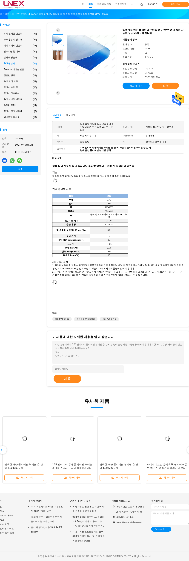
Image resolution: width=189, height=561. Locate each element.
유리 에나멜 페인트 (20, 99)
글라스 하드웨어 (20, 93)
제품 (2, 511)
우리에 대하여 (7, 515)
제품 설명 (70, 115)
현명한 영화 (20, 75)
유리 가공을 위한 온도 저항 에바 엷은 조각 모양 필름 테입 (88, 508)
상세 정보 (57, 115)
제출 (67, 379)
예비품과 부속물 (20, 117)
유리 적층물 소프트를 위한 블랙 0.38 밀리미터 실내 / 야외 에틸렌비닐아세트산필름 (88, 536)
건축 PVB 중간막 (62, 319)
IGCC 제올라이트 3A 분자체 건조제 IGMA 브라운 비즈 (47, 508)
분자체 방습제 (20, 57)
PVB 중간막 (20, 63)
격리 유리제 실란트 (20, 45)
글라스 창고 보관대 (20, 111)
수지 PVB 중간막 (109, 319)
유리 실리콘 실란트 (20, 33)
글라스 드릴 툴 (20, 87)
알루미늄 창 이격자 (20, 51)
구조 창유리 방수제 (20, 39)
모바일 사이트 (7, 528)
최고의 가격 (136, 85)
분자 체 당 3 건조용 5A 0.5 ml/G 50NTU (46, 529)
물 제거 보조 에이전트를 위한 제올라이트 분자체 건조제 (46, 519)
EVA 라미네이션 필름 (20, 69)
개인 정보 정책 (7, 533)
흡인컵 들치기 (20, 105)
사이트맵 (4, 524)
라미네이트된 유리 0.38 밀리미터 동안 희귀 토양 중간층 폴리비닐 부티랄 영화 (167, 468)
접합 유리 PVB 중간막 (86, 319)
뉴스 (2, 520)
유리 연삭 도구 (20, 81)
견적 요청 (175, 4)
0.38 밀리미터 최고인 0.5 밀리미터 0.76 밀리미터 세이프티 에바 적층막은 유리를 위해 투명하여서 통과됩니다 (88, 522)
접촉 (20, 169)
